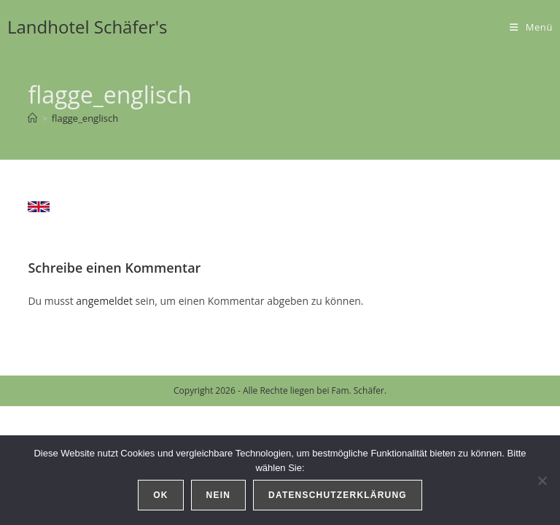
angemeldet (104, 301)
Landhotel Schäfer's (87, 27)
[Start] (32, 118)
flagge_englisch (85, 118)
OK (160, 495)
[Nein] (541, 480)
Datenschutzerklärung (337, 495)
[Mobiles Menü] (531, 27)
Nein (218, 495)
